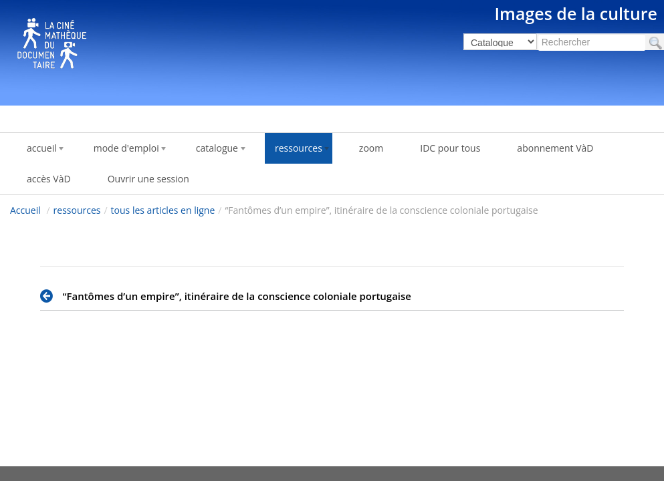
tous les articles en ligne (163, 210)
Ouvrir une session (148, 178)
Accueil (25, 210)
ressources (77, 210)
